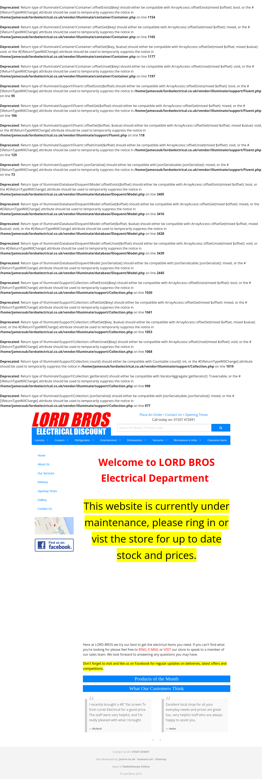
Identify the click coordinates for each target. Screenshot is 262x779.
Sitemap (160, 759)
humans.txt (145, 759)
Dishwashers (134, 440)
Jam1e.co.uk (127, 759)
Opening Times (196, 414)
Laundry (39, 440)
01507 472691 (184, 419)
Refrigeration (82, 440)
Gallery (42, 500)
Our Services (46, 473)
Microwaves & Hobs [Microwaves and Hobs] (185, 440)
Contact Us (173, 414)
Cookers (59, 440)
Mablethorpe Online (136, 766)
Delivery (43, 482)
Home (41, 455)
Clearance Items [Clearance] (217, 440)
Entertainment (108, 440)
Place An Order (151, 414)
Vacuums (157, 440)
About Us (44, 464)
